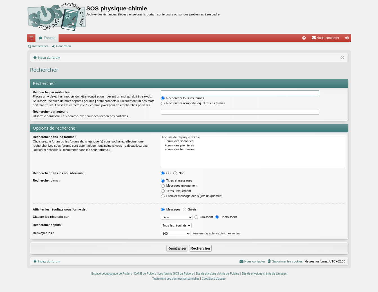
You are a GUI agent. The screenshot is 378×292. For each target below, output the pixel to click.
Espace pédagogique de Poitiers (111, 273)
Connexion (63, 46)
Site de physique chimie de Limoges (264, 273)
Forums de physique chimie (253, 137)
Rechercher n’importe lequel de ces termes (193, 103)
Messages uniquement (179, 185)
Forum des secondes (253, 141)
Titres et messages (176, 180)
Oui (166, 173)
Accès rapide (32, 39)
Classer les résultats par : (52, 216)
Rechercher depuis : (48, 225)
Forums (49, 38)
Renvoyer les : (43, 233)
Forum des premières (253, 146)
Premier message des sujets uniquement (191, 196)
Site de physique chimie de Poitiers (217, 273)
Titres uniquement (176, 191)
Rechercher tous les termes (182, 98)
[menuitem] (304, 38)
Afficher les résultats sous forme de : (60, 209)
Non (178, 173)
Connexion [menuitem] (348, 39)
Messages (170, 209)
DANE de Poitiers (145, 273)
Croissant (203, 217)
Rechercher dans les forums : (55, 137)
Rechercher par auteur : (50, 111)
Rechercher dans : (46, 180)
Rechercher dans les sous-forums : (59, 173)
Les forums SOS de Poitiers (175, 273)
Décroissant (226, 217)
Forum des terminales (253, 149)
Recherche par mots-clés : (52, 92)
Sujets (190, 209)
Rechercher (40, 46)
